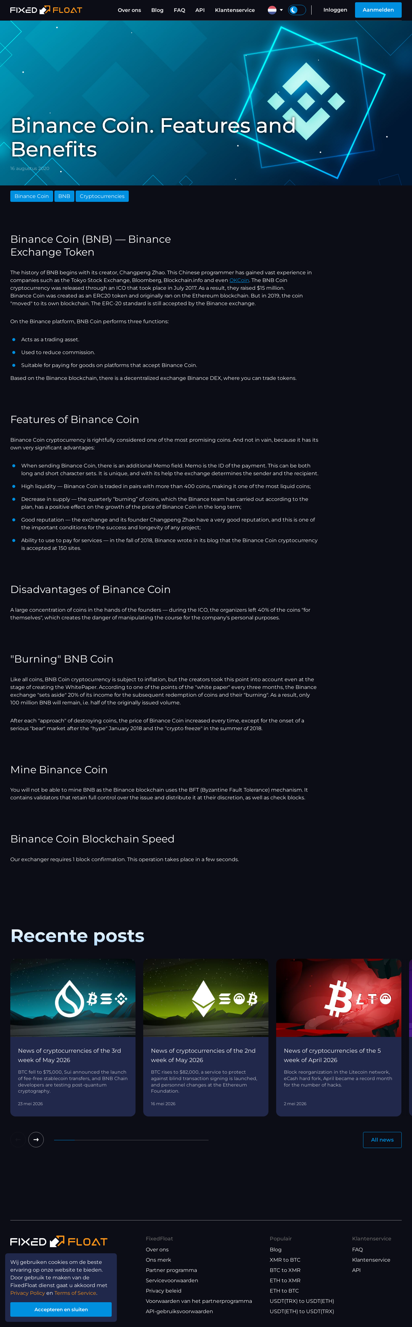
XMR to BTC (285, 1260)
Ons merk (158, 1260)
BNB (64, 196)
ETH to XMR (285, 1280)
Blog (157, 10)
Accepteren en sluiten (61, 1309)
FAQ (179, 10)
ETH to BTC (284, 1291)
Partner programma (171, 1270)
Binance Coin (31, 196)
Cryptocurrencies (102, 196)
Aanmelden (378, 10)
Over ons (129, 10)
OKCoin (239, 280)
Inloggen (335, 10)
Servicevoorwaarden (172, 1280)
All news (382, 1140)
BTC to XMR (285, 1270)
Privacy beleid (164, 1291)
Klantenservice (235, 10)
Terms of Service (75, 1292)
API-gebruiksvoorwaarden (179, 1311)
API (200, 10)
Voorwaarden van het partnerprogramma (199, 1301)
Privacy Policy (27, 1292)
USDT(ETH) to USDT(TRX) (302, 1311)
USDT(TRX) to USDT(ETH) (302, 1301)
